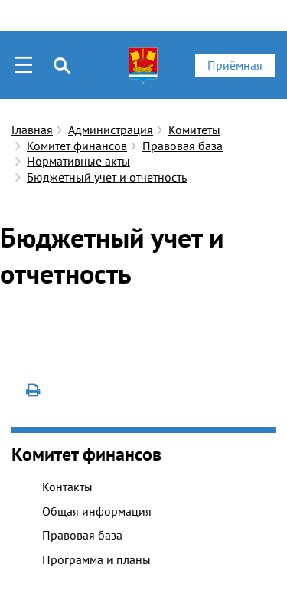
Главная (32, 129)
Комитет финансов (77, 145)
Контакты (67, 486)
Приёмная (235, 65)
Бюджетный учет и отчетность (107, 177)
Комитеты (194, 129)
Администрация (110, 129)
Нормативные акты (78, 161)
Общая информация (97, 511)
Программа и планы (96, 559)
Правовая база (182, 145)
